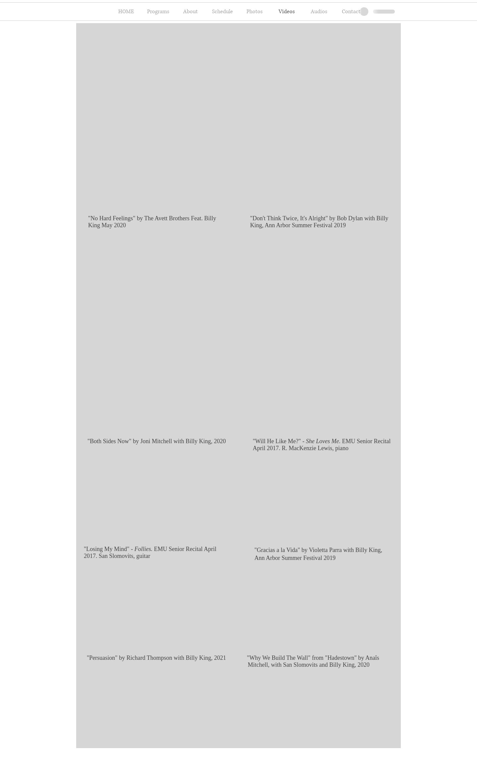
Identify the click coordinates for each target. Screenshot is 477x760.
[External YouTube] (154, 502)
